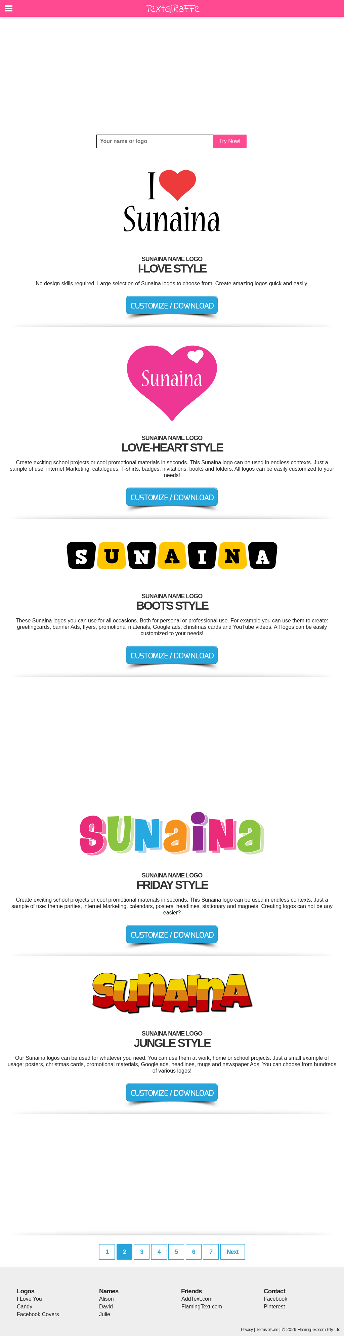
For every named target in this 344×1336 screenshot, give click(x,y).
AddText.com (196, 1299)
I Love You (29, 1299)
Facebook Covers (38, 1314)
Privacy (247, 1329)
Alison (106, 1299)
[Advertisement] (172, 76)
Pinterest (274, 1306)
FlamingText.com (201, 1306)
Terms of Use (267, 1329)
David (106, 1306)
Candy (24, 1306)
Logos (25, 1291)
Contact (274, 1291)
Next (233, 1252)
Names (108, 1291)
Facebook (275, 1299)
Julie (104, 1314)
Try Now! (229, 141)
